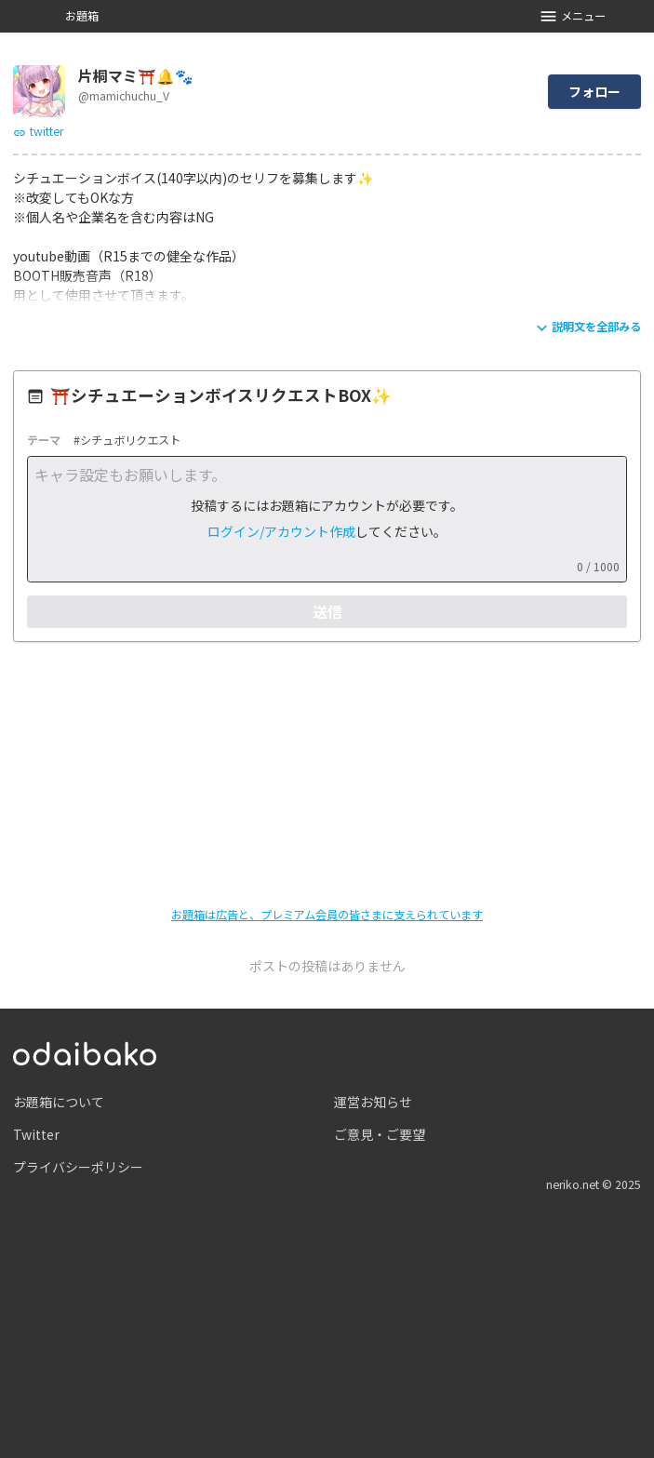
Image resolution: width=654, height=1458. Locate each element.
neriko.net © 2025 (593, 1184)
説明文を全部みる (586, 328)
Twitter (36, 1134)
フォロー (594, 91)
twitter (38, 131)
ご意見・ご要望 (379, 1134)
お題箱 (82, 15)
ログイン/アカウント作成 (281, 531)
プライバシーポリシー (78, 1166)
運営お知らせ (373, 1101)
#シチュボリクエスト (126, 440)
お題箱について (58, 1101)
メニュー (573, 16)
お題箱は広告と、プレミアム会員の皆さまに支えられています (327, 914)
